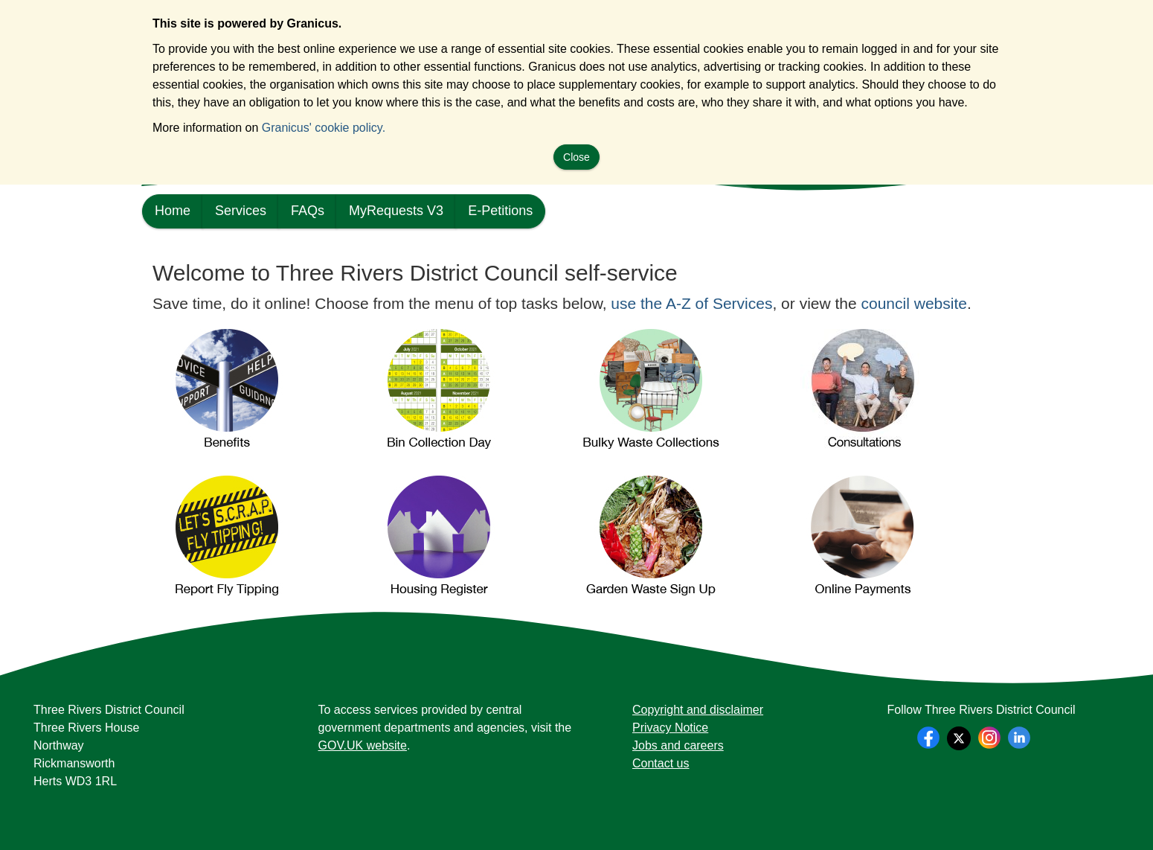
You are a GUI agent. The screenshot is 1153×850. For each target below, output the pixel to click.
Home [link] (172, 210)
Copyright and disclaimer (697, 709)
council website (914, 303)
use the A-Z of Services (691, 303)
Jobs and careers (678, 745)
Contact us (660, 763)
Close (576, 157)
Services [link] (240, 210)
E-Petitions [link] (500, 210)
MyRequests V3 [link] (396, 210)
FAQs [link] (307, 210)
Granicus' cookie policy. (323, 127)
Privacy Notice (670, 727)
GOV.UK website (362, 745)
